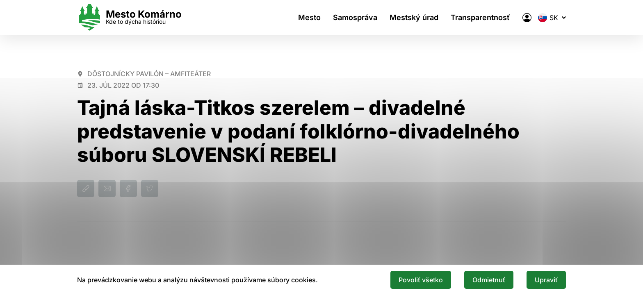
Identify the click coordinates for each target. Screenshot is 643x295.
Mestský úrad (414, 17)
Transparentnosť (480, 17)
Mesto (309, 17)
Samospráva (355, 17)
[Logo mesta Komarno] (129, 17)
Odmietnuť (488, 280)
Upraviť (546, 280)
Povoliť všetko (421, 280)
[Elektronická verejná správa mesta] (526, 17)
